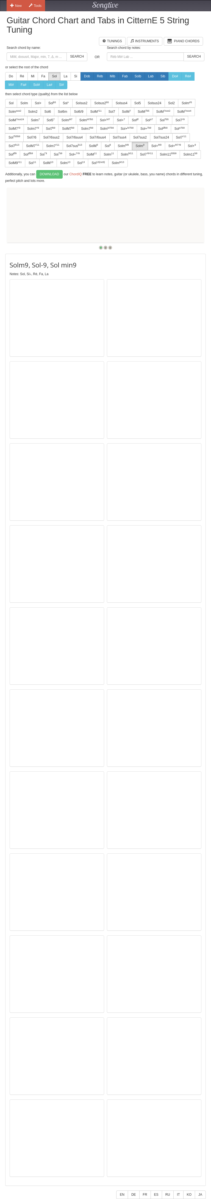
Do (11, 76)
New (16, 5)
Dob (87, 76)
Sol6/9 (78, 112)
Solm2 (32, 112)
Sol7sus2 (140, 137)
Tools (35, 5)
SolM (95, 111)
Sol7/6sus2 (51, 137)
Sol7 (112, 112)
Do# (175, 76)
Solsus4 (121, 103)
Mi (33, 76)
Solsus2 (82, 103)
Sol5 (137, 103)
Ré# (188, 76)
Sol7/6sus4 (74, 137)
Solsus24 (154, 103)
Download (49, 174)
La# (49, 85)
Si (75, 76)
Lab (151, 76)
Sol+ (38, 103)
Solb (138, 76)
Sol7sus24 (161, 137)
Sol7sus (74, 145)
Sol (54, 76)
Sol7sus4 (119, 137)
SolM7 (14, 128)
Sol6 (47, 112)
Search (77, 56)
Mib (112, 76)
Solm (24, 103)
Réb (100, 76)
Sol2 (171, 103)
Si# (61, 85)
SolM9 (15, 163)
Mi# (11, 85)
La (65, 76)
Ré (22, 76)
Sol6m (62, 112)
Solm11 (168, 154)
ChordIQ (75, 174)
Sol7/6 (31, 137)
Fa (43, 76)
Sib (162, 76)
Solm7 (33, 128)
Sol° (66, 103)
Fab (125, 76)
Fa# (23, 85)
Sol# (36, 85)
